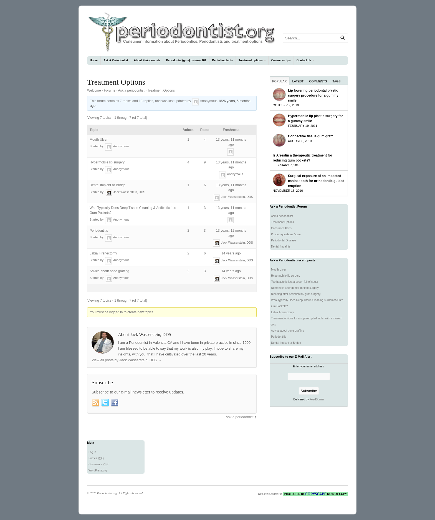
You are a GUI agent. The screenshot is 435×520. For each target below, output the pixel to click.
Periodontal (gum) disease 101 (186, 60)
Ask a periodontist (131, 90)
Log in (92, 452)
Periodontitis (99, 231)
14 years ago (231, 253)
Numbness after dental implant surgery (295, 287)
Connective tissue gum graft (310, 136)
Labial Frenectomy (103, 253)
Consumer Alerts (281, 228)
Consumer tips (281, 60)
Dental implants (222, 60)
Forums (109, 90)
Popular (279, 81)
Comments (318, 81)
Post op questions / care (286, 234)
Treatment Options (282, 222)
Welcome (94, 90)
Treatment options (251, 60)
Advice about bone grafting (109, 271)
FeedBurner (317, 399)
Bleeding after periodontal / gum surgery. (296, 294)
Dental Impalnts (280, 246)
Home (94, 60)
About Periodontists (147, 60)
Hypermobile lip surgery (107, 162)
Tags (337, 81)
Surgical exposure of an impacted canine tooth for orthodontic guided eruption (316, 181)
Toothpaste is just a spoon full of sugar (294, 281)
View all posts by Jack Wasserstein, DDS (127, 360)
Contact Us (304, 60)
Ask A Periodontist (115, 60)
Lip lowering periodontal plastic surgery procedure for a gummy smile (313, 95)
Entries (95, 458)
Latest (298, 81)
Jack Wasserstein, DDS (129, 191)
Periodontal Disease (283, 240)
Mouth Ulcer (99, 140)
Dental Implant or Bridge (107, 185)
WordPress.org (97, 470)
